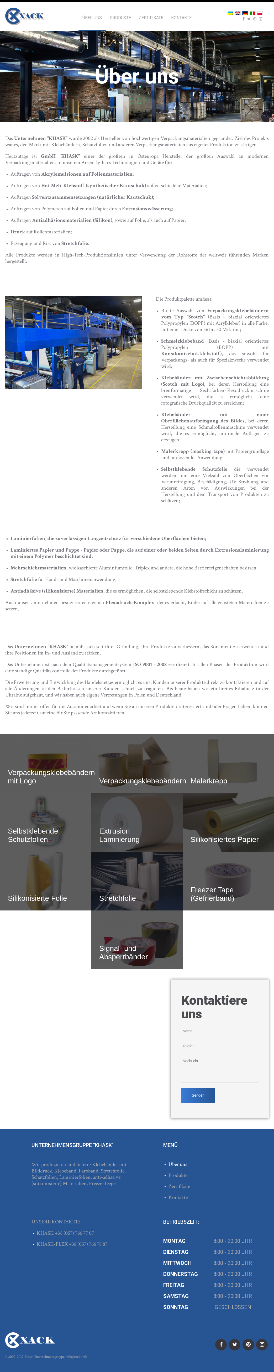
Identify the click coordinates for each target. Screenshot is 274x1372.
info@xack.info (76, 1356)
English (237, 13)
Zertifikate (151, 17)
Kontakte (181, 17)
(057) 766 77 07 (79, 1233)
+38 (59, 1233)
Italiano (252, 13)
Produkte (120, 17)
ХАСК (25, 16)
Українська (230, 13)
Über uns (92, 17)
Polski (259, 13)
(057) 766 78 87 (92, 1244)
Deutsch (245, 13)
